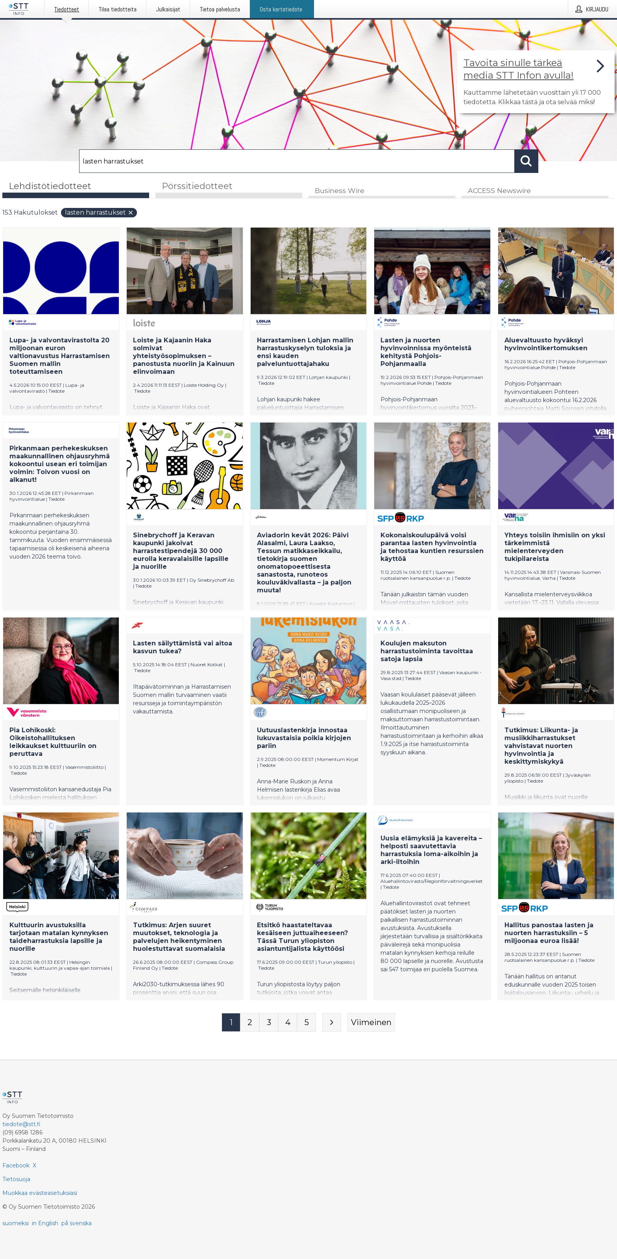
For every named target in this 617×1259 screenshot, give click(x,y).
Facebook (16, 1165)
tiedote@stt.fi (21, 1124)
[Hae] (297, 161)
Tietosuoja (16, 1179)
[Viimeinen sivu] (371, 1023)
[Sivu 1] (231, 1023)
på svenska (76, 1223)
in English (45, 1223)
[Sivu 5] (306, 1023)
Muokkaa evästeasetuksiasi (39, 1193)
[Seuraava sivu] (331, 1023)
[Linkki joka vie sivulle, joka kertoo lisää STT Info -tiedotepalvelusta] (536, 81)
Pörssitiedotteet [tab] (197, 186)
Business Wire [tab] (339, 191)
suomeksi (15, 1223)
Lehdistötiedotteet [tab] (50, 186)
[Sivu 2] (249, 1023)
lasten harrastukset (99, 213)
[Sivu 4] (287, 1023)
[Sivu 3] (268, 1023)
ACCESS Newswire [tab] (499, 191)
